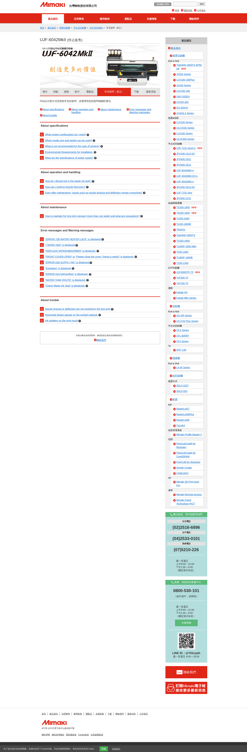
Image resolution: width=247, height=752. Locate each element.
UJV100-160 (183, 91)
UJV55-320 (182, 102)
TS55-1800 (182, 252)
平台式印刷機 (80, 28)
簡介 (45, 91)
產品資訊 (53, 18)
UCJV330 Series (185, 127)
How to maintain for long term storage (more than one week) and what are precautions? (92, 216)
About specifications (53, 109)
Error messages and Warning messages (140, 111)
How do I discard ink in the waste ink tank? (68, 181)
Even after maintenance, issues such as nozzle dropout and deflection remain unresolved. (93, 192)
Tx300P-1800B (184, 257)
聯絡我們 (194, 18)
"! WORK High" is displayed (60, 245)
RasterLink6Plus (185, 414)
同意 (104, 749)
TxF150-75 (182, 283)
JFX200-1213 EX (185, 153)
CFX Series (182, 330)
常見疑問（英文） (114, 91)
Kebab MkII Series (186, 298)
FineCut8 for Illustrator (188, 462)
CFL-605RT (182, 335)
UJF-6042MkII (96, 28)
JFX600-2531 (183, 159)
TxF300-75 (182, 277)
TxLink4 (180, 425)
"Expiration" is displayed (58, 268)
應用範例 (104, 18)
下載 (172, 18)
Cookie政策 (83, 735)
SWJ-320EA (183, 96)
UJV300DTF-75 (188, 272)
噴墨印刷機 (64, 28)
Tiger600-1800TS (185, 235)
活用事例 (79, 18)
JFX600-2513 (183, 164)
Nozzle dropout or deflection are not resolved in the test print (78, 309)
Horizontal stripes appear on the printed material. (71, 314)
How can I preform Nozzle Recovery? (65, 187)
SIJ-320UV (182, 107)
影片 (77, 91)
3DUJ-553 (181, 391)
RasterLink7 (182, 408)
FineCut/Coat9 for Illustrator (186, 445)
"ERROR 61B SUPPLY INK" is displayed (67, 262)
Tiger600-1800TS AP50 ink (189, 67)
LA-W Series (183, 367)
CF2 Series (182, 341)
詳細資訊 (116, 749)
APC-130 (181, 349)
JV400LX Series (185, 113)
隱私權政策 (71, 735)
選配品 (128, 18)
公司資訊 (201, 10)
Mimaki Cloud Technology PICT (185, 502)
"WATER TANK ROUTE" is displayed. (65, 280)
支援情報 (152, 18)
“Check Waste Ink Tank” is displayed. (65, 285)
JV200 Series (183, 74)
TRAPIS (180, 229)
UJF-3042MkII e (185, 181)
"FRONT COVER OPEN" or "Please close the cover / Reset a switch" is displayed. (89, 256)
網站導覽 (46, 735)
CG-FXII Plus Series (187, 321)
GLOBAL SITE (163, 4)
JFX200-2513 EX (185, 187)
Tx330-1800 (182, 218)
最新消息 (188, 10)
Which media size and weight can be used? (68, 140)
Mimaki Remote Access (189, 494)
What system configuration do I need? (65, 134)
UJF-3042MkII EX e (187, 176)
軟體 (175, 399)
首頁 (177, 10)
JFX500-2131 (183, 198)
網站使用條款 (58, 735)
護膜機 (176, 358)
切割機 (176, 306)
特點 (55, 91)
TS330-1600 (183, 240)
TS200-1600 (186, 213)
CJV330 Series (184, 133)
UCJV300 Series (185, 139)
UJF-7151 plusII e (189, 148)
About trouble (50, 115)
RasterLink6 (182, 420)
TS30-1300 (182, 263)
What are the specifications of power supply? (69, 157)
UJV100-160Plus (185, 79)
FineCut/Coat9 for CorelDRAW (186, 454)
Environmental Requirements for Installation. (69, 152)
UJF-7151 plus (184, 192)
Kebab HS (182, 292)
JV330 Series (183, 85)
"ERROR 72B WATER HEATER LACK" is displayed (73, 239)
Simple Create (184, 467)
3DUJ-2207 (182, 385)
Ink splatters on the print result (61, 320)
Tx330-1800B (183, 224)
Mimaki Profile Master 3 (189, 434)
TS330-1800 (186, 207)
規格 (66, 91)
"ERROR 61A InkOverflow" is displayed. (66, 274)
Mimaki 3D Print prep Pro (187, 483)
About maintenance (110, 109)
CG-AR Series (184, 315)
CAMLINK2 (182, 473)
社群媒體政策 (97, 735)
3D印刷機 (178, 375)
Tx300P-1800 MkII (186, 246)
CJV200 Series (184, 122)
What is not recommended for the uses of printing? (72, 146)
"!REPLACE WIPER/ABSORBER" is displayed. (70, 251)
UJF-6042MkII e (185, 170)
